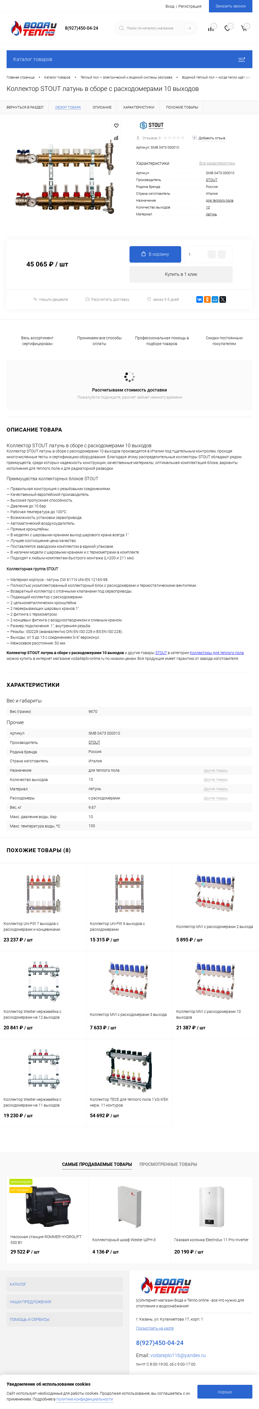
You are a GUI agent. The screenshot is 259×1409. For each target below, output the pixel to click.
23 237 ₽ (43, 944)
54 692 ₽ (129, 1120)
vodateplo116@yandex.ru (178, 1355)
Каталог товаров (129, 59)
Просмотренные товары (168, 1164)
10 (208, 207)
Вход (170, 6)
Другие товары (216, 770)
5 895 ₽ (215, 944)
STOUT (211, 180)
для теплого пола (219, 200)
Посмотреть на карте (155, 1328)
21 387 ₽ (215, 1032)
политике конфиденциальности (84, 1399)
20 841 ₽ (43, 1032)
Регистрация (190, 6)
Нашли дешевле (50, 299)
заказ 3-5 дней (163, 299)
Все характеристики (217, 163)
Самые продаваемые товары (97, 1164)
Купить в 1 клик (181, 274)
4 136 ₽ (105, 1252)
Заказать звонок (231, 6)
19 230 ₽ (43, 1120)
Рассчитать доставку (107, 299)
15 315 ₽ (129, 944)
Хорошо (225, 1392)
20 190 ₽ (188, 1252)
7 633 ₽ (129, 1032)
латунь (211, 214)
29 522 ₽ (25, 1252)
